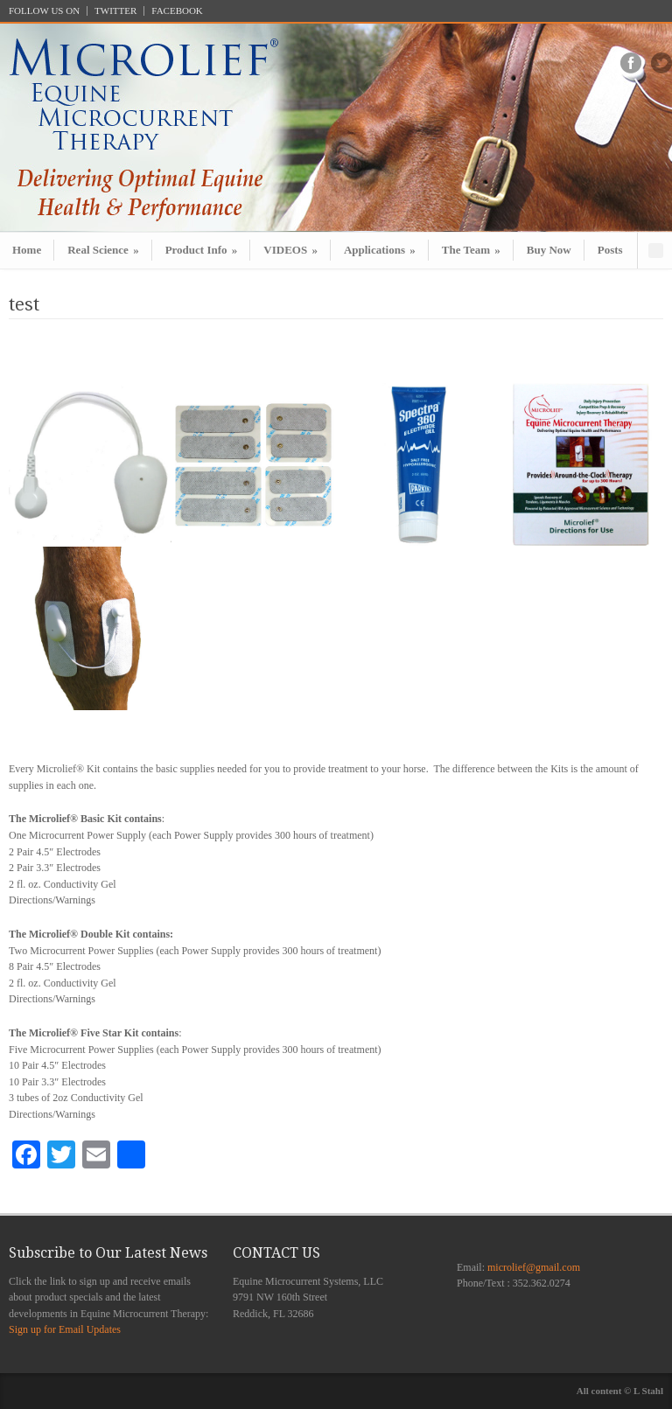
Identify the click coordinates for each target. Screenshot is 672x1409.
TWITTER (115, 11)
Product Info (201, 249)
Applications (380, 249)
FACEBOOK (176, 11)
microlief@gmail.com (533, 1267)
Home (26, 249)
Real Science (102, 249)
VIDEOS (290, 249)
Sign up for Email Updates (65, 1329)
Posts (610, 249)
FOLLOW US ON (44, 11)
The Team (471, 249)
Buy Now (549, 249)
